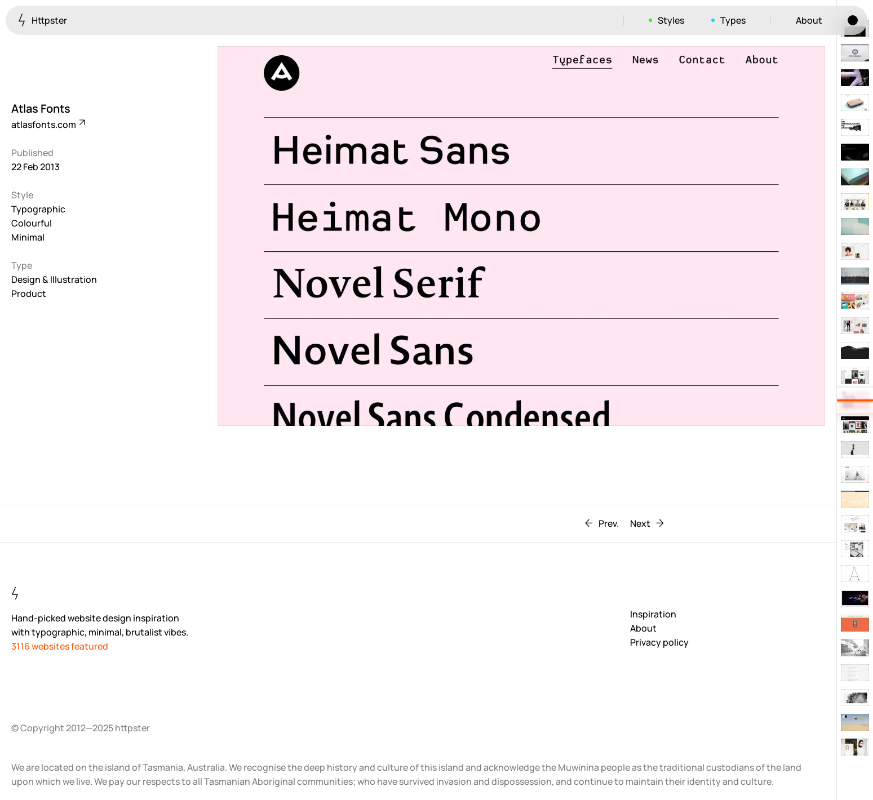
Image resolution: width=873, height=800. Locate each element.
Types (733, 20)
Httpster (42, 20)
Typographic (38, 209)
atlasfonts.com (47, 124)
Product (28, 293)
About (809, 20)
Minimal (28, 237)
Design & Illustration (54, 279)
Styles (671, 20)
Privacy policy (659, 642)
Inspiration (653, 614)
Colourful (31, 223)
